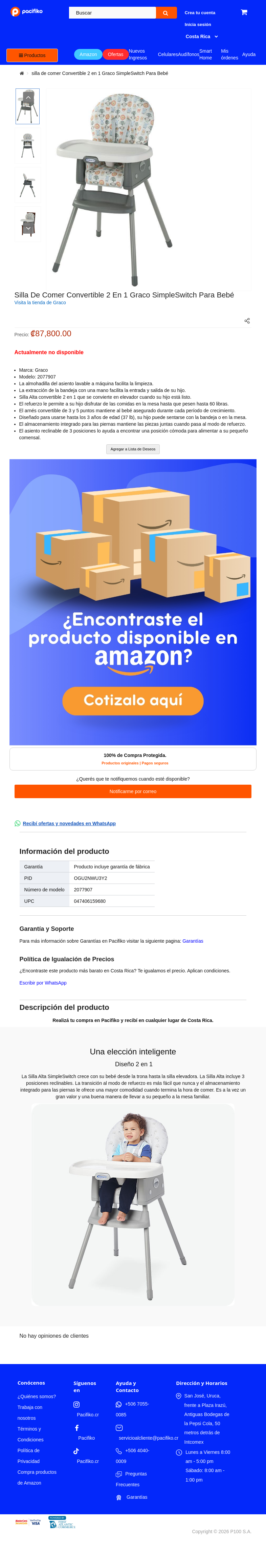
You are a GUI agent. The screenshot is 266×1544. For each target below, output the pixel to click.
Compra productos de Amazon (37, 1477)
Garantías (192, 941)
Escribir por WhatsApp (43, 983)
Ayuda (249, 54)
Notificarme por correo (133, 791)
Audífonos (188, 54)
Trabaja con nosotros (30, 1413)
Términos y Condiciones (31, 1434)
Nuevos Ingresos (138, 54)
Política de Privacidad (29, 1456)
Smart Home (205, 54)
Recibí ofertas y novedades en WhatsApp (69, 823)
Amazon (88, 54)
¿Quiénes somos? (37, 1396)
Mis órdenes (229, 54)
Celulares (168, 54)
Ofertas (116, 54)
